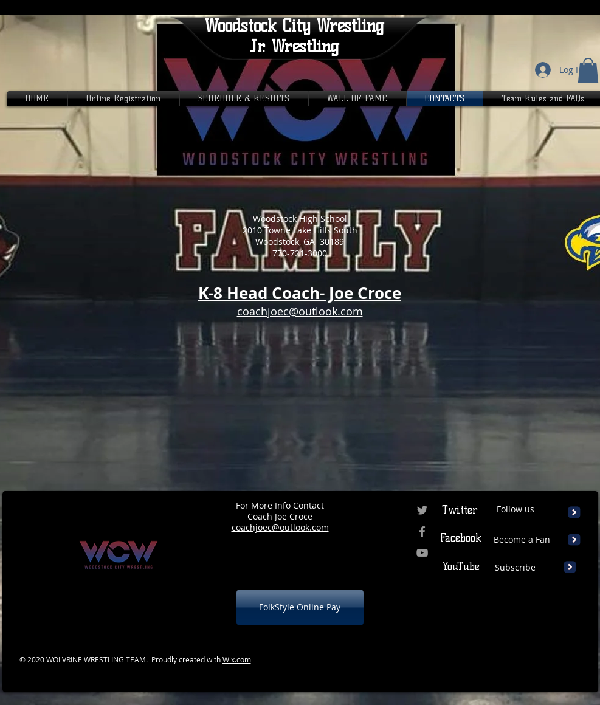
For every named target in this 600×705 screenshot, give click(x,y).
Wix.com (236, 659)
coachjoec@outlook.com (280, 527)
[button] (588, 70)
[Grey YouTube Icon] (422, 553)
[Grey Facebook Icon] (422, 531)
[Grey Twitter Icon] (422, 510)
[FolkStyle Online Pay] (300, 607)
